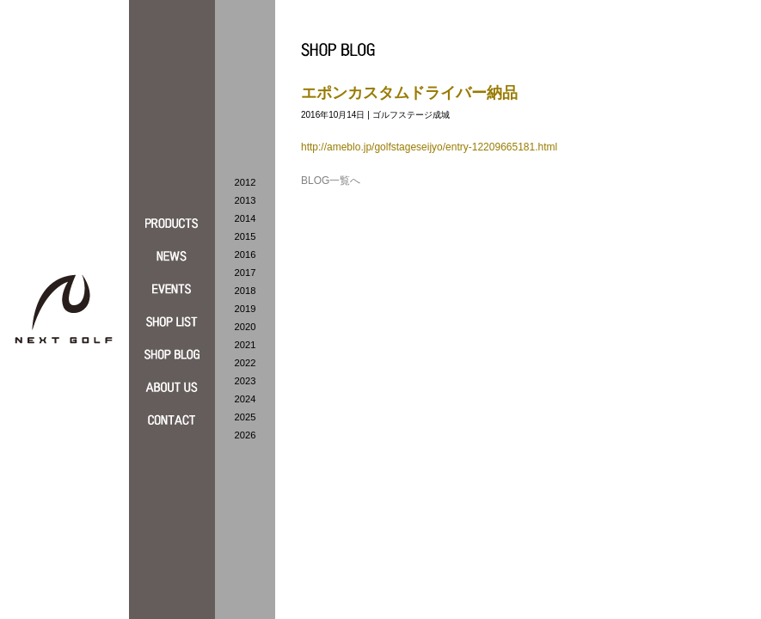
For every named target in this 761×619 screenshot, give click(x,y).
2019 (245, 308)
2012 (245, 182)
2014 (245, 218)
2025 (245, 417)
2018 (245, 290)
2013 (245, 200)
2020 (245, 327)
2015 (245, 236)
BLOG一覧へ (330, 181)
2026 (245, 435)
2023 (245, 381)
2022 (245, 363)
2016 (245, 254)
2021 (245, 345)
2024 (245, 399)
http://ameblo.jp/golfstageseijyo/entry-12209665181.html (429, 147)
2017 (245, 272)
